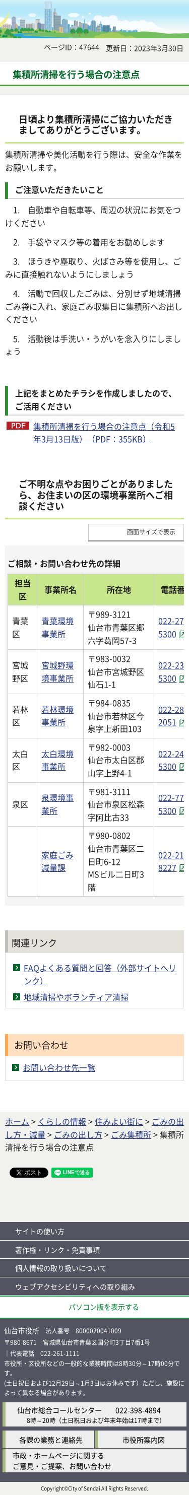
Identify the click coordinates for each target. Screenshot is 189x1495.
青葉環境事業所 (57, 627)
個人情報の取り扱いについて (61, 1268)
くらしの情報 (62, 1121)
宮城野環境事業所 (57, 671)
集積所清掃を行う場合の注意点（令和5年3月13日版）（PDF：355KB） (104, 432)
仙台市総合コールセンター (59, 1410)
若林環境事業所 (57, 715)
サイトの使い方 (40, 1231)
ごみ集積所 (131, 1134)
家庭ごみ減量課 (57, 861)
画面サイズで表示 (151, 531)
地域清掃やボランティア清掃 (76, 997)
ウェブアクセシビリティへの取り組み (75, 1286)
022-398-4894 (138, 1410)
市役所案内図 (143, 1440)
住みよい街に (119, 1121)
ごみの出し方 (78, 1134)
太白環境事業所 (57, 760)
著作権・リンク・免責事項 (57, 1250)
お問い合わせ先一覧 (59, 1067)
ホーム (17, 1121)
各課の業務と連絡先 (51, 1440)
